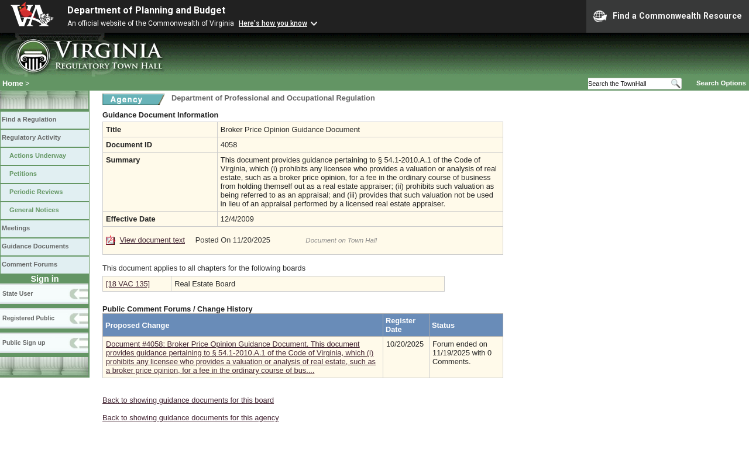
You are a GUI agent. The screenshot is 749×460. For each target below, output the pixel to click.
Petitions (23, 173)
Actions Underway (37, 155)
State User (17, 293)
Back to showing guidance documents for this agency (190, 417)
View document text (152, 240)
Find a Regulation (29, 119)
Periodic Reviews (36, 191)
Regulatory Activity (31, 137)
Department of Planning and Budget (146, 10)
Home (12, 83)
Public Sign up (23, 342)
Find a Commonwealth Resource (667, 16)
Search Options (721, 83)
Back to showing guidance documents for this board (188, 400)
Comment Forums (29, 264)
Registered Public (28, 317)
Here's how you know (273, 23)
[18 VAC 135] (128, 283)
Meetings (16, 227)
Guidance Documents (35, 246)
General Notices (34, 209)
